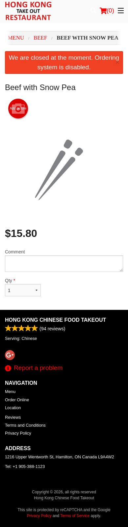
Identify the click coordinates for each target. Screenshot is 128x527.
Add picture (18, 108)
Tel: (25, 466)
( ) (107, 11)
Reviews (13, 417)
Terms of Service (75, 515)
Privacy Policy (18, 433)
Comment (64, 260)
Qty (23, 287)
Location (13, 407)
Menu (10, 391)
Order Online (17, 399)
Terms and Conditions (25, 425)
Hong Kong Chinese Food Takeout (55, 320)
